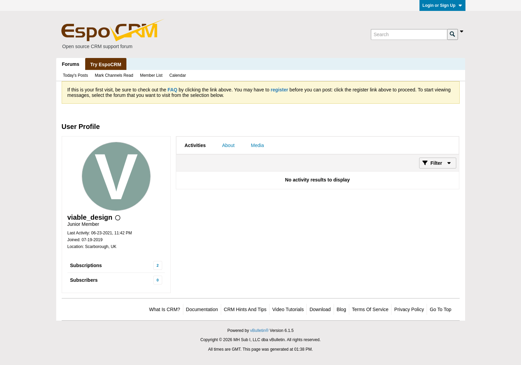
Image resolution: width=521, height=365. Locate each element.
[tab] (195, 145)
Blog (341, 309)
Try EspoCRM (105, 64)
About (228, 145)
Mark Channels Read (114, 75)
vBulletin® (259, 330)
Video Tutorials (288, 309)
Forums (70, 64)
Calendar (177, 75)
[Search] (409, 34)
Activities (195, 145)
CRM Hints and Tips (245, 309)
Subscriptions (86, 265)
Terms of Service (370, 309)
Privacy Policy (409, 309)
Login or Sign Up (442, 5)
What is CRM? (164, 309)
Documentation (202, 309)
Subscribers (84, 280)
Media (257, 145)
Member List (151, 75)
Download (320, 309)
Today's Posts (75, 75)
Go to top (440, 309)
